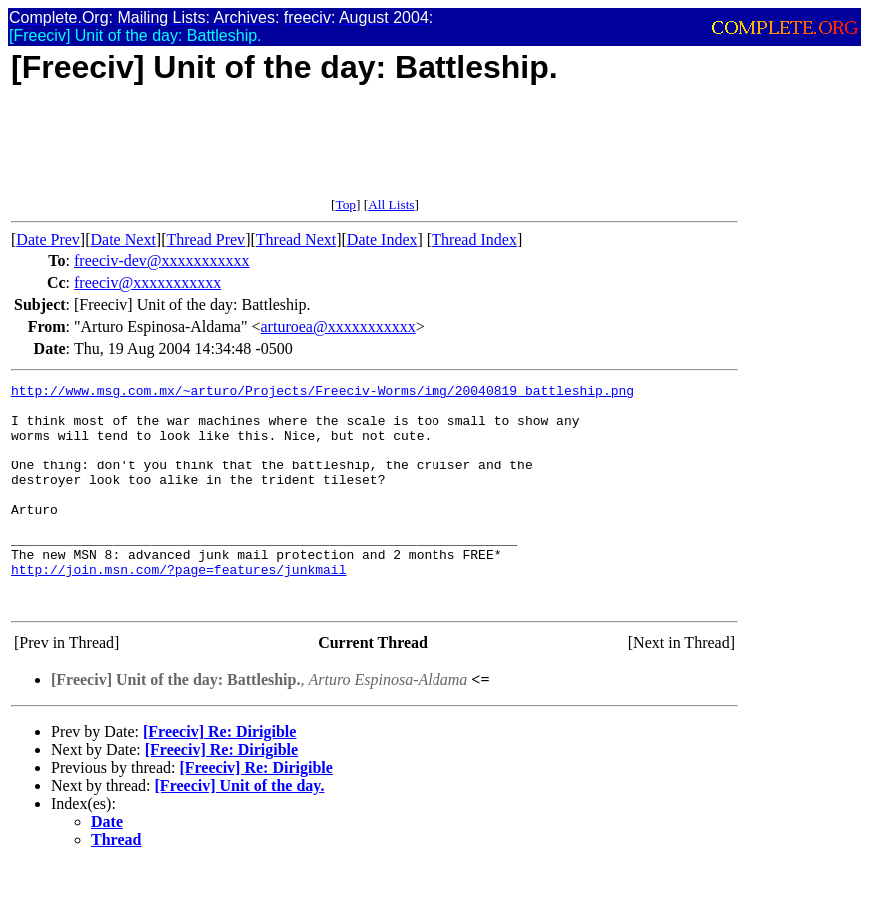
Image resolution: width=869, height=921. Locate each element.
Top (345, 204)
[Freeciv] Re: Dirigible (219, 776)
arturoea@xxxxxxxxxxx (338, 326)
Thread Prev (205, 239)
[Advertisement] (374, 152)
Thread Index (474, 239)
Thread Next (296, 239)
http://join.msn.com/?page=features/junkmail (178, 608)
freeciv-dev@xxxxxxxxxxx (162, 260)
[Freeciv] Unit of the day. (240, 830)
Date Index (382, 239)
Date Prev (48, 239)
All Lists (391, 204)
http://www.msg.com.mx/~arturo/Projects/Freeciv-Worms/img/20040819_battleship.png (322, 393)
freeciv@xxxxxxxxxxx (147, 282)
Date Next (123, 239)
